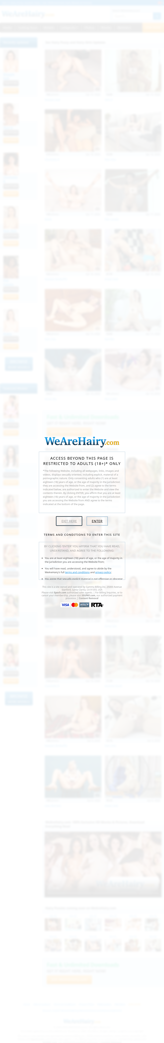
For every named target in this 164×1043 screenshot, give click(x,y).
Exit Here (69, 521)
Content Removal (88, 598)
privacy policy (103, 572)
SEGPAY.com (88, 595)
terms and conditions (77, 572)
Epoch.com (60, 592)
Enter (97, 521)
